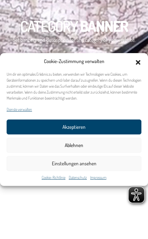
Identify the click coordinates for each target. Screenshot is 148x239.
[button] (138, 62)
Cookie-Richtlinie (53, 178)
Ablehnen (74, 146)
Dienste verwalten (19, 110)
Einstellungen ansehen (74, 164)
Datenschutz (78, 178)
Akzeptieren (74, 127)
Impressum (98, 178)
